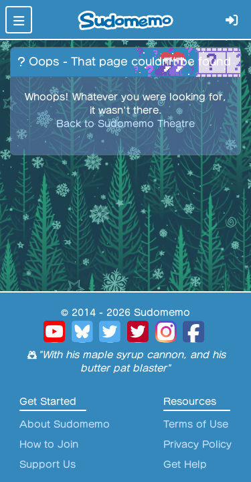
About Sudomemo (64, 424)
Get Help (185, 464)
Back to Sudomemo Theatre (125, 124)
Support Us (47, 464)
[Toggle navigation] (18, 19)
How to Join (48, 444)
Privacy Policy (197, 444)
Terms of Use (195, 424)
